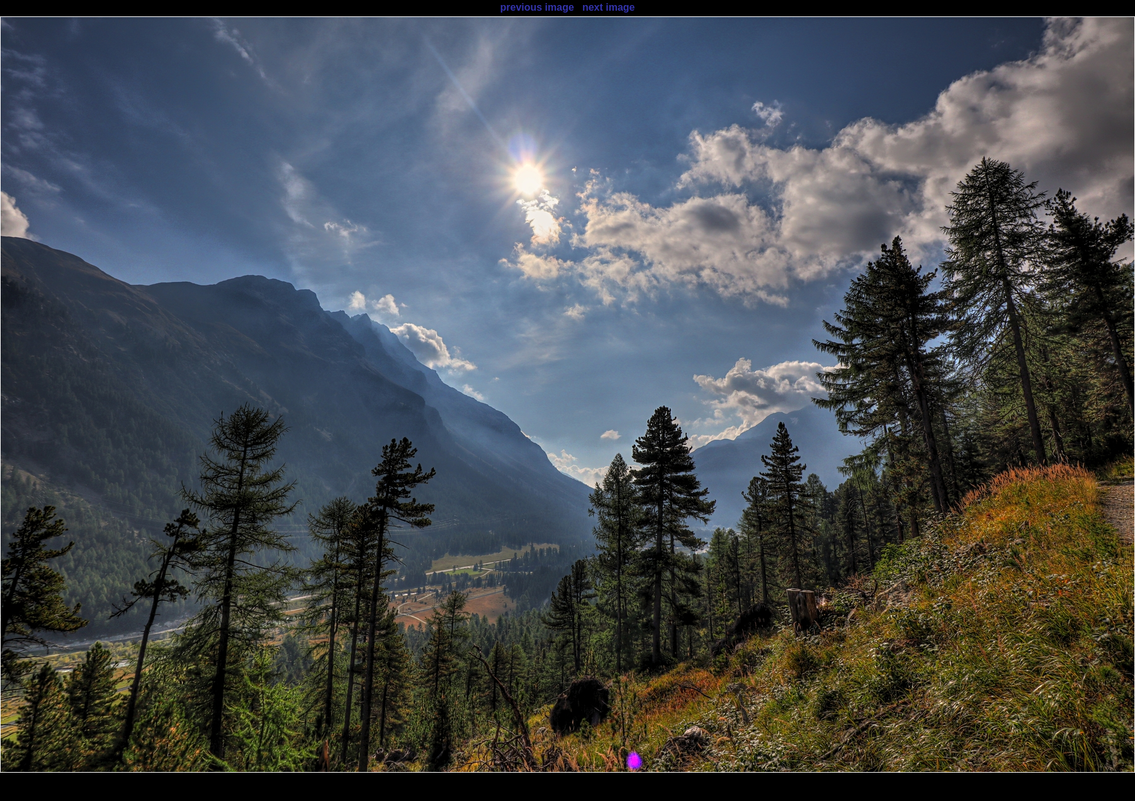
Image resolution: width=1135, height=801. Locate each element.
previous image (536, 7)
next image (608, 7)
